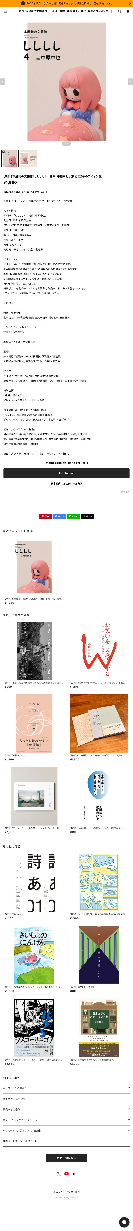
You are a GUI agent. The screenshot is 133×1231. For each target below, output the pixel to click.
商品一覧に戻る (66, 1158)
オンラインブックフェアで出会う (20, 1120)
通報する (125, 492)
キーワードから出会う (15, 1088)
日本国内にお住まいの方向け (66, 483)
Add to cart (66, 473)
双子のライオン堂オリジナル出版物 (22, 1130)
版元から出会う (11, 1109)
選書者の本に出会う (14, 1098)
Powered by (66, 1197)
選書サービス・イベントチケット (20, 1141)
